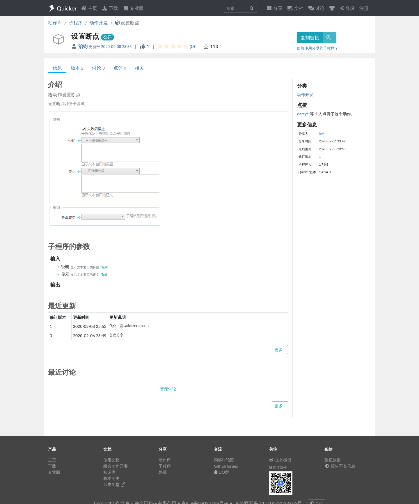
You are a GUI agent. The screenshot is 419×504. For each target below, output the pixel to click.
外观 (163, 472)
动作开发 (98, 22)
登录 (347, 8)
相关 (139, 67)
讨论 (98, 67)
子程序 (76, 22)
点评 (119, 67)
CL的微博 (280, 459)
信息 (57, 67)
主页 (89, 8)
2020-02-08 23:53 (116, 46)
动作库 (55, 22)
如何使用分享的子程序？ (317, 48)
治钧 (83, 46)
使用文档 (111, 459)
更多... (279, 349)
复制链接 (310, 37)
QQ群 (221, 472)
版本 (77, 67)
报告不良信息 (339, 466)
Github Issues (226, 466)
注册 (364, 8)
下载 (110, 8)
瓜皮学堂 (114, 484)
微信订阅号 (278, 467)
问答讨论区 (224, 459)
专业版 (133, 8)
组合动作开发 (115, 466)
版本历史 (111, 478)
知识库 (109, 472)
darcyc (303, 113)
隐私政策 (332, 459)
